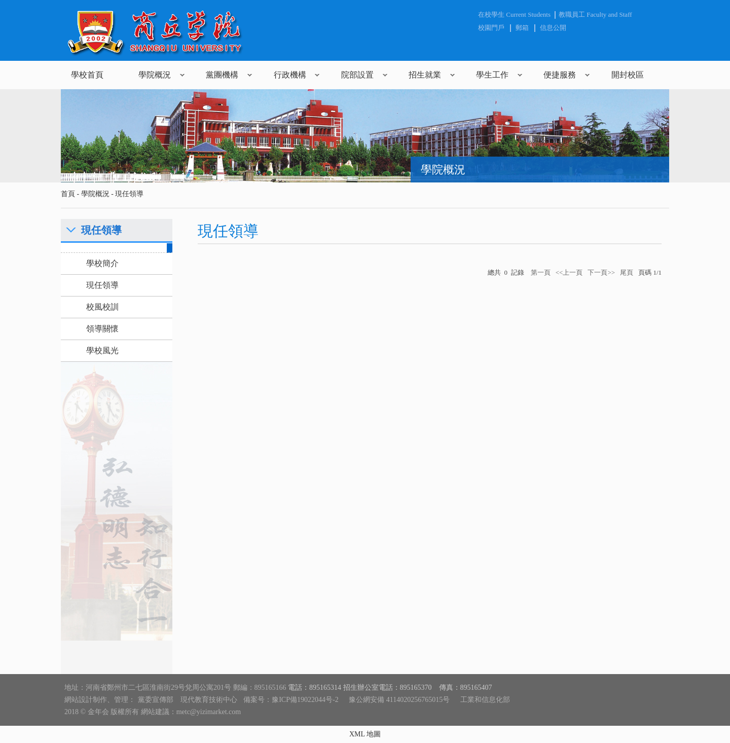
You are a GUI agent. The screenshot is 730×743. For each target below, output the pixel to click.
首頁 (68, 194)
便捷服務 (559, 74)
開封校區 (627, 74)
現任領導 (129, 194)
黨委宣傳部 (155, 699)
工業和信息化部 (485, 699)
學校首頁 (87, 74)
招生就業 (425, 74)
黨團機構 (222, 74)
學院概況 (154, 74)
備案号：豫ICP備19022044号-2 (290, 699)
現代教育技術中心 (208, 699)
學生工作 (492, 74)
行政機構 (290, 74)
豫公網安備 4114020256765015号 (399, 699)
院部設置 (357, 74)
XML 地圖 (365, 734)
